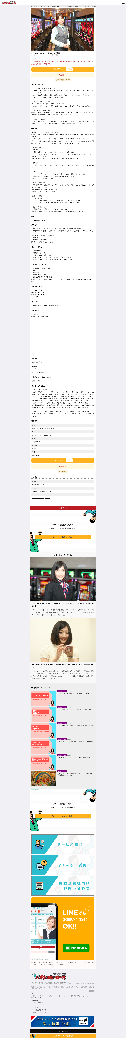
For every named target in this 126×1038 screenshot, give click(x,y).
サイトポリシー (35, 997)
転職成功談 (62, 996)
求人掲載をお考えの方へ (37, 1002)
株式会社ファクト (35, 1014)
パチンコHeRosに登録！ (63, 537)
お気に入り (63, 75)
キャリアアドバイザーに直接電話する (63, 1036)
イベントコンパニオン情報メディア (39, 1009)
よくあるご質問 (69, 996)
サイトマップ (43, 997)
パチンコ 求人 (34, 6)
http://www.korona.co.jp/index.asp (41, 498)
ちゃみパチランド (35, 1007)
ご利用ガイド (34, 996)
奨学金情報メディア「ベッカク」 (39, 1010)
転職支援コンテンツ (43, 996)
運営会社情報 (77, 996)
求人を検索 (42, 6)
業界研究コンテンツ (53, 996)
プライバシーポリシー (86, 996)
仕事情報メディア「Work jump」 (39, 1012)
